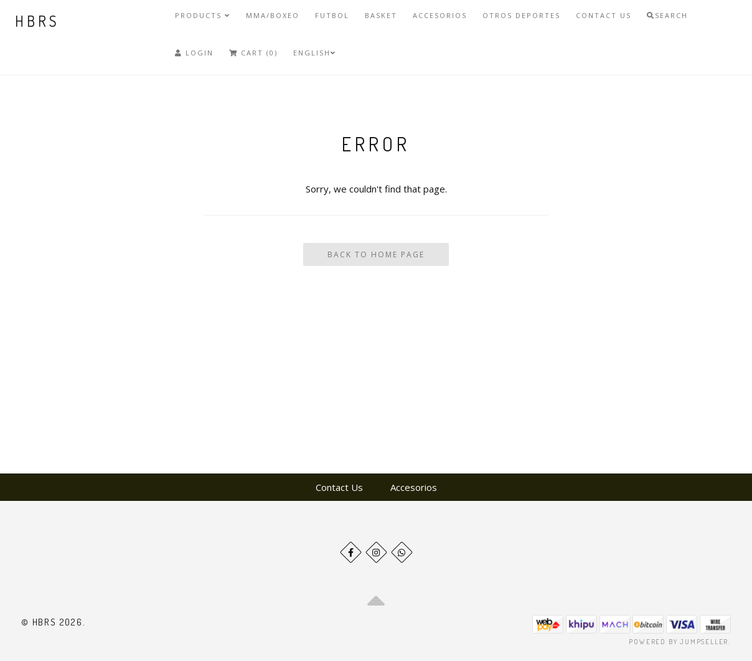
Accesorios (440, 15)
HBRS (37, 21)
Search (667, 15)
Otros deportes (521, 15)
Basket (381, 15)
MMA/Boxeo (272, 15)
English (314, 52)
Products (202, 15)
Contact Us (603, 15)
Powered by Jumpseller (678, 641)
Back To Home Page (376, 254)
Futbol (332, 15)
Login (194, 52)
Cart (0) (253, 52)
